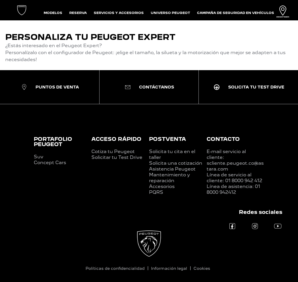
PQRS (156, 192)
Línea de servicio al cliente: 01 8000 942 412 (234, 177)
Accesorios (162, 186)
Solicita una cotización (175, 163)
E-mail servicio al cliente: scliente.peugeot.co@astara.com (235, 160)
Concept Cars (50, 162)
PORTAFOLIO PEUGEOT (53, 141)
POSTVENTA (167, 139)
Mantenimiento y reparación (169, 177)
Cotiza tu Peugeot (113, 151)
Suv (38, 156)
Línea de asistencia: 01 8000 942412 (233, 189)
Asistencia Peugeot (172, 169)
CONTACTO (223, 139)
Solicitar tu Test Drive (116, 157)
